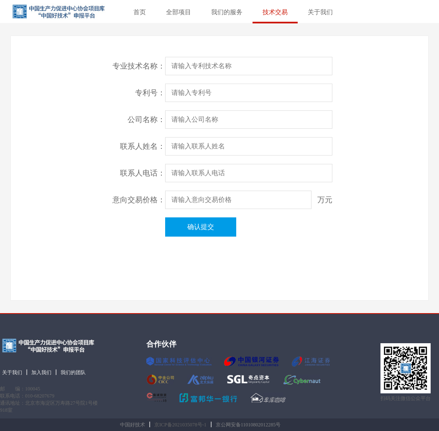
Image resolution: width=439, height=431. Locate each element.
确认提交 (200, 226)
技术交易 (275, 12)
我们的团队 (73, 372)
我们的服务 (226, 12)
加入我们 (41, 372)
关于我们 (320, 12)
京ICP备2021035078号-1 (180, 425)
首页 (139, 12)
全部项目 (178, 12)
